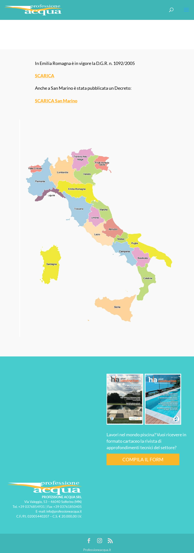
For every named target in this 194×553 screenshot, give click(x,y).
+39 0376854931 (31, 507)
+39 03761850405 (67, 507)
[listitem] (77, 192)
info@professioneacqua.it (64, 511)
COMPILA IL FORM (142, 459)
